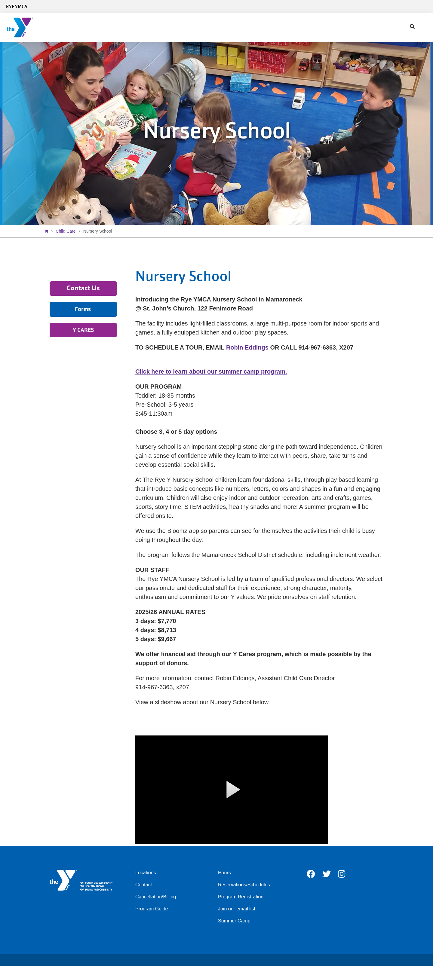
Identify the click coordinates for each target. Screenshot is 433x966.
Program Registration (240, 896)
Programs (145, 27)
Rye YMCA (16, 7)
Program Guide (151, 908)
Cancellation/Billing (155, 896)
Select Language (411, 6)
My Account (302, 27)
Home (48, 231)
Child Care (181, 27)
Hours (224, 872)
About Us (239, 27)
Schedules (108, 27)
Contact (270, 27)
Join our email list (236, 908)
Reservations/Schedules (244, 884)
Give (211, 27)
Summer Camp (234, 920)
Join (79, 27)
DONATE (417, 27)
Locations (145, 872)
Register (393, 27)
